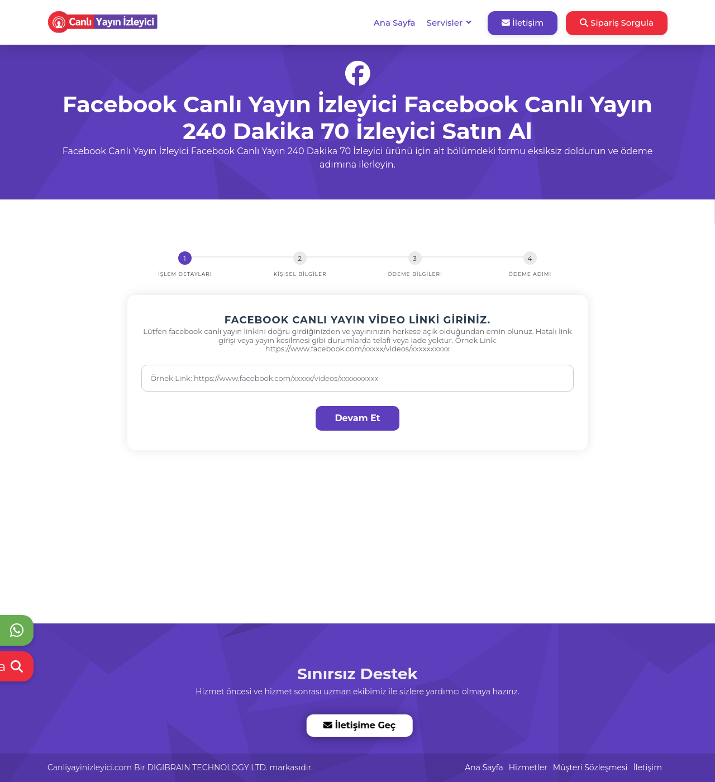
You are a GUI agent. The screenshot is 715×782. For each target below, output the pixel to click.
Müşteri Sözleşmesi (590, 767)
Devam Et (357, 418)
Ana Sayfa (395, 22)
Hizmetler (528, 767)
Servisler (445, 22)
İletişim (523, 22)
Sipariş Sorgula (617, 22)
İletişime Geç (359, 725)
